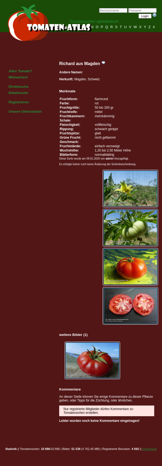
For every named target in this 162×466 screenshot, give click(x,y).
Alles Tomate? (20, 71)
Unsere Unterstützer (25, 111)
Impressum (149, 448)
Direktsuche (18, 87)
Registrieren (19, 102)
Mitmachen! (18, 77)
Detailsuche (18, 93)
